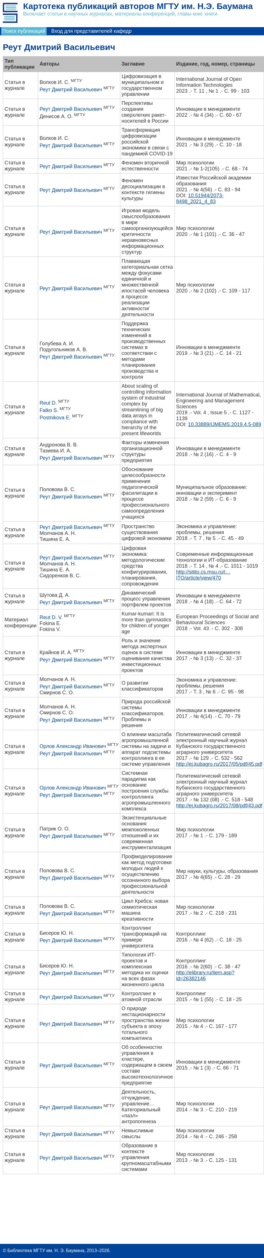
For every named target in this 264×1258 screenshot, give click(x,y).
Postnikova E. (55, 417)
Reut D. (48, 403)
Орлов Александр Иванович (73, 746)
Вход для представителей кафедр (91, 31)
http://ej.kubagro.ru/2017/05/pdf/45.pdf (219, 764)
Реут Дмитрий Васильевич (71, 89)
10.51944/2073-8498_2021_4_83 (200, 198)
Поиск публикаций (23, 31)
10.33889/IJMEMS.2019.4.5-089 (224, 424)
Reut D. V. (51, 617)
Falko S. (49, 410)
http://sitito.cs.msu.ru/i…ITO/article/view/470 (203, 575)
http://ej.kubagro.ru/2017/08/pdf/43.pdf (219, 805)
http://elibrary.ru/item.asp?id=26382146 (205, 975)
